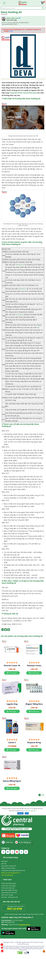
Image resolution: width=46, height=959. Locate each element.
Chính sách (7, 880)
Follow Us (5, 848)
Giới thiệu (4, 861)
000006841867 (8, 922)
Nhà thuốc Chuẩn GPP (8, 866)
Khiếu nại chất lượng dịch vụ (10, 873)
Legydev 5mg (11, 704)
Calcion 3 (12, 742)
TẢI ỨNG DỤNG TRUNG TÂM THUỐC (13, 929)
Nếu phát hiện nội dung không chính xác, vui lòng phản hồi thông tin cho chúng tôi (22, 30)
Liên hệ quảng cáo (7, 875)
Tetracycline (19, 265)
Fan (7, 842)
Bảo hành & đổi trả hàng (9, 890)
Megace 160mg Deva (34, 704)
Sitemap (4, 897)
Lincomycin (19, 314)
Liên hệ (3, 864)
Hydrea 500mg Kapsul (12, 781)
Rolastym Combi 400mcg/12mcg (34, 665)
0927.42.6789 (14, 909)
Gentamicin (22, 289)
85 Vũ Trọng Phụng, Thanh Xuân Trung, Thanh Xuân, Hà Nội (24, 914)
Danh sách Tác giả (7, 895)
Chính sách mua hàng (8, 886)
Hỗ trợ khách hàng (10, 858)
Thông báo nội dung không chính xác (13, 870)
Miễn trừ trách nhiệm (8, 868)
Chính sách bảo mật (30, 811)
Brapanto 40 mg (34, 742)
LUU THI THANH (12, 920)
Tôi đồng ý (20, 813)
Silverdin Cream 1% (12, 665)
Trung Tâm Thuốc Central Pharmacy (23, 93)
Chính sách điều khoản (8, 883)
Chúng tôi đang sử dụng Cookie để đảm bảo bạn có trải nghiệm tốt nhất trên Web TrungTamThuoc (22, 810)
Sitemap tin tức (13, 897)
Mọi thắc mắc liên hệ (11, 902)
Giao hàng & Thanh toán (9, 892)
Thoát (26, 813)
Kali (38, 327)
